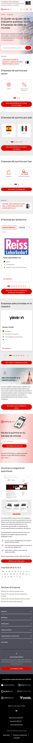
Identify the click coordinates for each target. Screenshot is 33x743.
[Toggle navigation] (31, 10)
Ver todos (6, 458)
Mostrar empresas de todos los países (16, 148)
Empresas (4, 617)
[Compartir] (24, 10)
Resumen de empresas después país (11, 601)
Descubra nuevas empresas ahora (16, 407)
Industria (20, 38)
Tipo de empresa (8, 40)
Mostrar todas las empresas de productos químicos (16, 291)
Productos (5, 623)
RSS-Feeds (4, 642)
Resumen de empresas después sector (12, 591)
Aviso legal (6, 735)
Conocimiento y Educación (10, 636)
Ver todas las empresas (16, 189)
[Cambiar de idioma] (27, 10)
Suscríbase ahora (16, 669)
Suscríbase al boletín (14, 446)
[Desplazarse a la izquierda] (26, 227)
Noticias (4, 611)
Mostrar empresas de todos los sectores (16, 104)
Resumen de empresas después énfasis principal (15, 599)
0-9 (3, 571)
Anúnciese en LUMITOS (16, 717)
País (27, 38)
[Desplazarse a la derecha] (29, 227)
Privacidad (16, 738)
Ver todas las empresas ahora (16, 362)
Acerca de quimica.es (16, 724)
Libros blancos (6, 630)
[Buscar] (21, 10)
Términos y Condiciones (20, 735)
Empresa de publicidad (16, 561)
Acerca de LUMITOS (16, 721)
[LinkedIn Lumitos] (16, 711)
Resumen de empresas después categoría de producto (14, 595)
